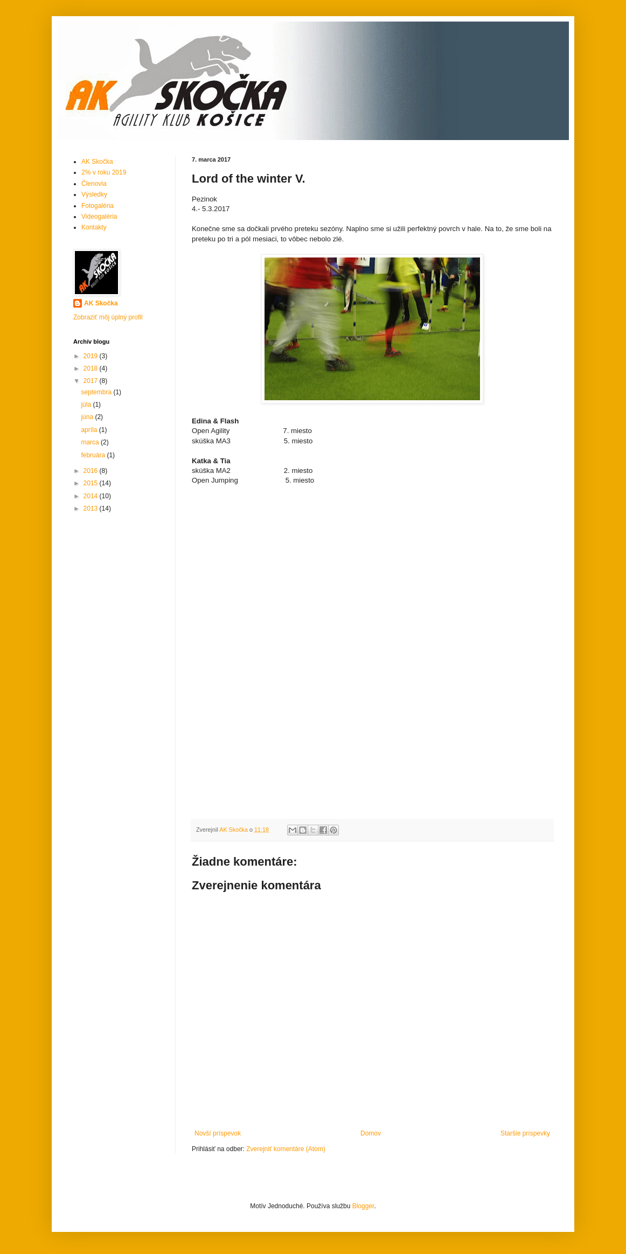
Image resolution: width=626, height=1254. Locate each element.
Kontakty (94, 227)
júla (87, 404)
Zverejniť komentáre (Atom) (285, 1149)
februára (94, 455)
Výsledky (94, 194)
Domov (370, 1133)
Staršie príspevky (525, 1133)
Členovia (94, 183)
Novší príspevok (217, 1133)
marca (91, 442)
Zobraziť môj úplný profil (108, 317)
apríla (90, 430)
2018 (92, 368)
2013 (92, 508)
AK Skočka (97, 161)
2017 (92, 381)
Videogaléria (99, 216)
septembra (97, 392)
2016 (92, 471)
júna (88, 417)
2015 (92, 483)
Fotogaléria (97, 206)
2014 (92, 496)
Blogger (363, 1206)
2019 (92, 356)
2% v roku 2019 (103, 172)
